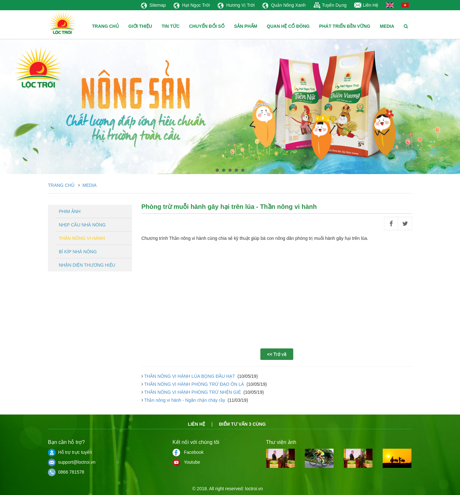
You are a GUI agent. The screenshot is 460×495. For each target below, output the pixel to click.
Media (89, 185)
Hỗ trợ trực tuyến (70, 452)
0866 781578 (66, 472)
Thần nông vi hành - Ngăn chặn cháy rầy (184, 400)
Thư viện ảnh (281, 442)
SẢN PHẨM (245, 26)
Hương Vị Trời (236, 5)
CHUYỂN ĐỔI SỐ (207, 26)
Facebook (187, 452)
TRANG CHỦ (105, 26)
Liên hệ (196, 424)
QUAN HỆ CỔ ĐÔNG (288, 26)
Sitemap (153, 5)
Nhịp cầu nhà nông (82, 224)
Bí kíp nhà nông (78, 251)
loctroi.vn (254, 488)
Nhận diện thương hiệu (87, 265)
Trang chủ (61, 185)
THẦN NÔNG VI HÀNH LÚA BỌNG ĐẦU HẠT (189, 376)
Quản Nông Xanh (283, 5)
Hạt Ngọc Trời (191, 5)
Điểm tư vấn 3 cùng (242, 424)
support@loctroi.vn (72, 462)
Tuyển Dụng (330, 5)
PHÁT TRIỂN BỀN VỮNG (344, 26)
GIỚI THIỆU (140, 26)
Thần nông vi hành (82, 238)
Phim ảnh (69, 211)
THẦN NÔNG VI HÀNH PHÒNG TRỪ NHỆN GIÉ (192, 392)
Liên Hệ (366, 5)
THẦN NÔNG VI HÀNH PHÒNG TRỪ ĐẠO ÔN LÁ (194, 384)
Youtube (186, 462)
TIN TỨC (171, 26)
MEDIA (387, 26)
